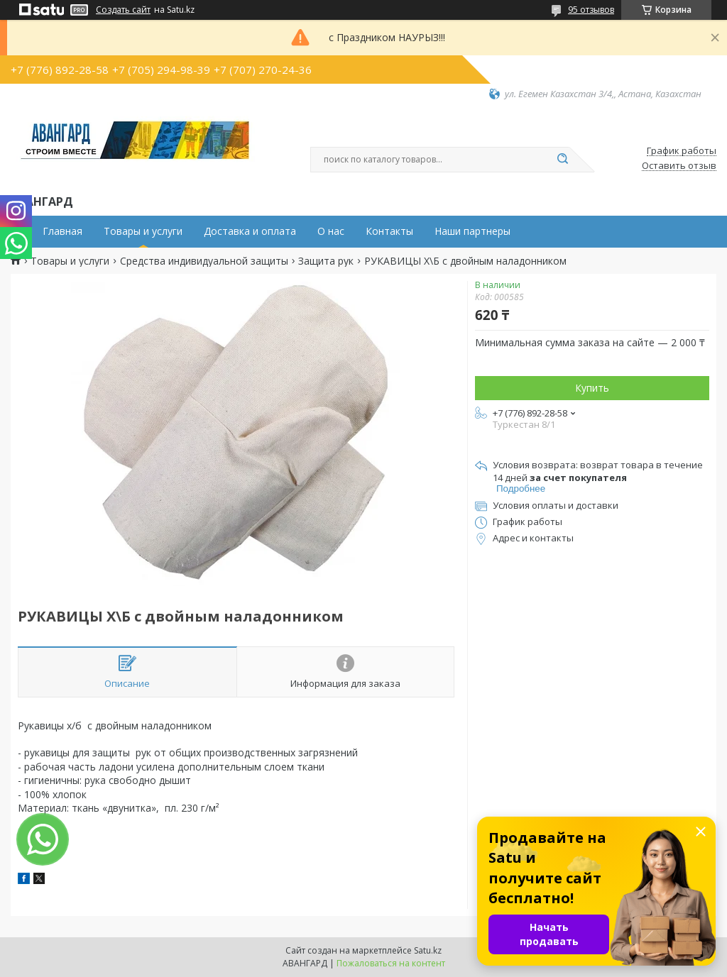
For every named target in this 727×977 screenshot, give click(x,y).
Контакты (389, 231)
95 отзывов (591, 10)
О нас (330, 231)
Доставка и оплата (250, 231)
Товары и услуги (143, 231)
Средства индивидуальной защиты (204, 261)
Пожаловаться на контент (391, 963)
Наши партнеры (472, 231)
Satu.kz (428, 950)
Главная (62, 231)
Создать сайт (123, 10)
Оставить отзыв (679, 166)
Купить (592, 387)
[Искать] (562, 159)
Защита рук (326, 261)
